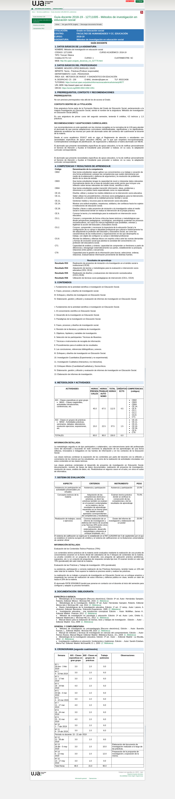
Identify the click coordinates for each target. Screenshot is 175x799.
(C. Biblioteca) (103, 601)
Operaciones (58, 8)
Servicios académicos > (43, 12)
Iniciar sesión (130, 1)
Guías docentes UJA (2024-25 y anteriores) (42, 21)
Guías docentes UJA (39, 16)
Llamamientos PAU (38, 28)
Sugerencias (139, 776)
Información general (43, 8)
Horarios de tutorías (39, 25)
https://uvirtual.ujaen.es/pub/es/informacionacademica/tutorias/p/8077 (94, 82)
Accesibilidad (123, 776)
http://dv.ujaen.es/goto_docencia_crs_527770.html (81, 61)
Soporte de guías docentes (135, 774)
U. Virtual (139, 1)
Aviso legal (131, 776)
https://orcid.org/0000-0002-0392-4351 (78, 88)
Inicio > (34, 12)
